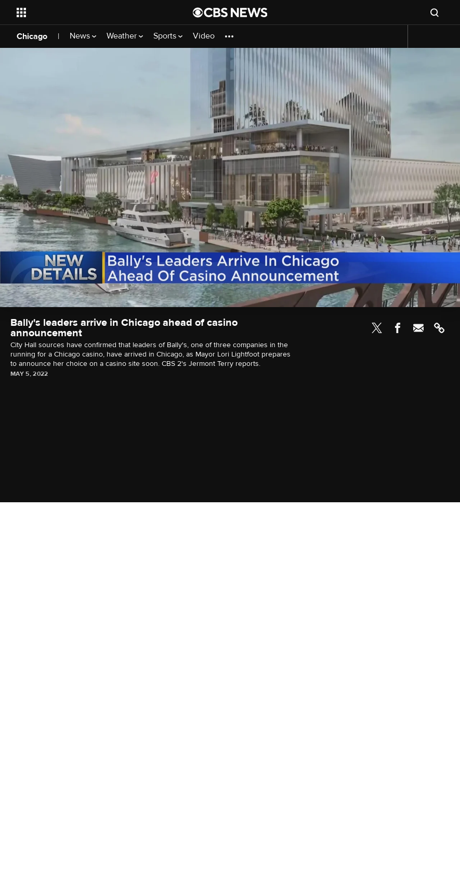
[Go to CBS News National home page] (230, 12)
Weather (125, 36)
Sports (167, 36)
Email (418, 328)
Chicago (32, 36)
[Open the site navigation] (88, 12)
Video (204, 36)
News (83, 36)
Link (439, 328)
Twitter (377, 328)
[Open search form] (434, 12)
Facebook (397, 328)
